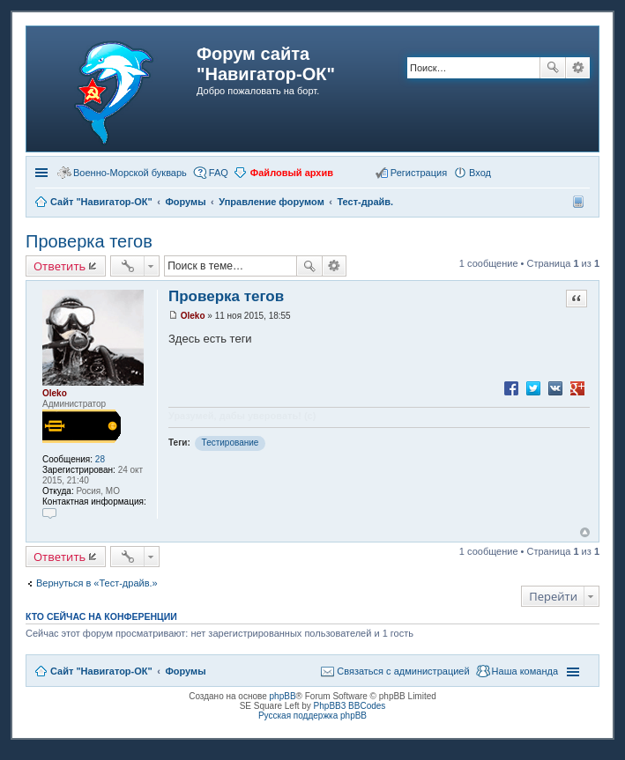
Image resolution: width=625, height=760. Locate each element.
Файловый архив (291, 172)
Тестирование (230, 442)
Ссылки (43, 172)
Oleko (54, 393)
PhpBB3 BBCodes (350, 706)
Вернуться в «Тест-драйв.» (97, 583)
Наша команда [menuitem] (525, 671)
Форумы (185, 671)
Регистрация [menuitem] (419, 172)
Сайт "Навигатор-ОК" (101, 671)
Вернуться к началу (585, 532)
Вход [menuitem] (480, 172)
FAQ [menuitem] (218, 172)
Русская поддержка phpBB (312, 715)
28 (100, 459)
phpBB (283, 696)
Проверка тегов (89, 241)
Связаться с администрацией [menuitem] (403, 671)
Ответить (59, 266)
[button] (504, 172)
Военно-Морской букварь (130, 172)
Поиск (552, 67)
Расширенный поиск (578, 67)
